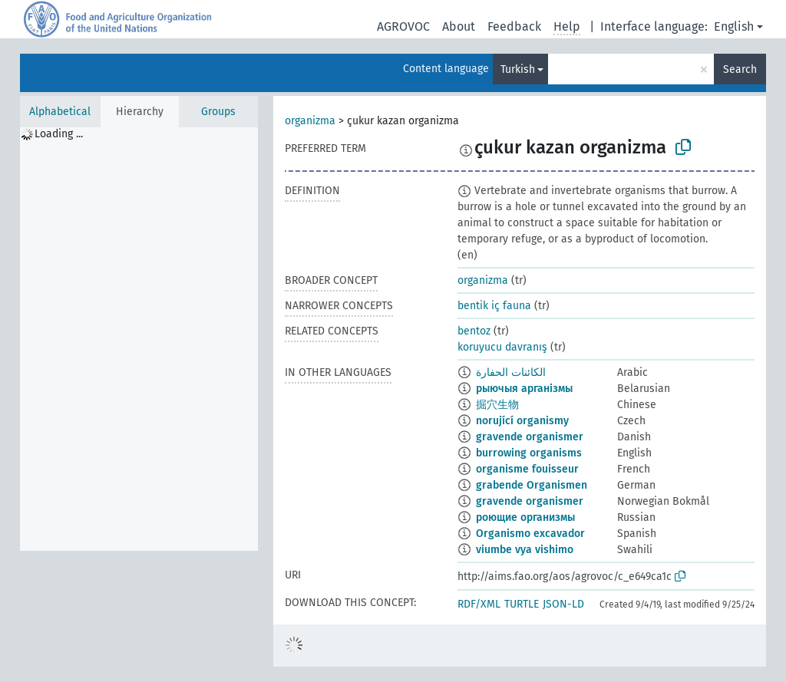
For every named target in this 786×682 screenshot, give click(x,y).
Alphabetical (60, 111)
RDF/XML (478, 604)
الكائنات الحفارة (511, 372)
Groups (218, 111)
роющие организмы (525, 517)
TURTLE (521, 604)
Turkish (517, 69)
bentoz (473, 331)
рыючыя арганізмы (524, 388)
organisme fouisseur (527, 469)
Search (740, 69)
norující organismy (522, 420)
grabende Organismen (531, 485)
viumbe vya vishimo (524, 549)
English (734, 26)
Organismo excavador (530, 533)
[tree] (139, 339)
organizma (310, 120)
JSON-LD (563, 604)
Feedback (514, 26)
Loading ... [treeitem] (59, 133)
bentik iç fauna (494, 305)
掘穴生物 (497, 404)
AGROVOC (403, 26)
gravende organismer (529, 436)
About (458, 26)
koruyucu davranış (502, 347)
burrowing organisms (529, 453)
